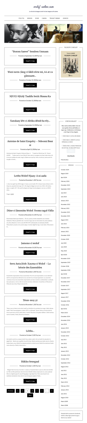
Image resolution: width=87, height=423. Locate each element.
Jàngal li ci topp (30, 61)
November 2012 (65, 355)
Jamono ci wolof (30, 247)
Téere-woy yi (30, 304)
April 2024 (64, 177)
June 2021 (64, 223)
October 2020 (65, 239)
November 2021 (65, 216)
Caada (44, 18)
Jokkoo (65, 18)
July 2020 (63, 243)
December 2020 (65, 235)
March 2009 (64, 401)
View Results (71, 156)
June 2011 (64, 393)
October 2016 (65, 305)
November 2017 (65, 281)
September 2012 (65, 363)
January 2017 (65, 297)
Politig (21, 18)
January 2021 (65, 231)
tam (41, 56)
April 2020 (64, 254)
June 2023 (64, 196)
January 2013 (65, 351)
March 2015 (64, 312)
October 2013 (65, 336)
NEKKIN (29, 18)
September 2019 (65, 262)
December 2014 (65, 316)
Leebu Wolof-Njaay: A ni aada (30, 176)
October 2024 (65, 169)
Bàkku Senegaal (30, 366)
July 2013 (63, 339)
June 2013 (64, 343)
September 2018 (65, 270)
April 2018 (64, 274)
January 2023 (65, 200)
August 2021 (64, 220)
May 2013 (64, 347)
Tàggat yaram (55, 18)
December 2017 (65, 278)
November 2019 (65, 258)
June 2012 (64, 374)
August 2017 (64, 293)
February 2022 (65, 208)
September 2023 (65, 189)
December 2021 (65, 212)
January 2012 (65, 390)
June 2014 (64, 324)
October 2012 (65, 359)
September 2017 (65, 289)
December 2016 (65, 301)
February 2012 (65, 386)
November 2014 (65, 320)
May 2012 (64, 378)
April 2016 (64, 308)
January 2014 (65, 328)
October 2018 (65, 266)
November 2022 (65, 204)
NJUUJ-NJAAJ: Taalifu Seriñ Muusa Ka (30, 96)
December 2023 (65, 185)
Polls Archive (64, 159)
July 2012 (63, 370)
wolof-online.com (43, 7)
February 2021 (65, 227)
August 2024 (64, 173)
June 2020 (64, 247)
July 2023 (63, 193)
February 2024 (65, 181)
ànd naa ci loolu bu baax (71, 136)
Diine (37, 18)
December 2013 (65, 332)
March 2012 (64, 382)
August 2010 (64, 397)
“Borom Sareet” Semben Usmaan (30, 51)
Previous (10, 395)
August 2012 (64, 366)
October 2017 (65, 285)
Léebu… (30, 335)
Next (30, 400)
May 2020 (64, 251)
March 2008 (64, 405)
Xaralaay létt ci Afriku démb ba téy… (30, 121)
